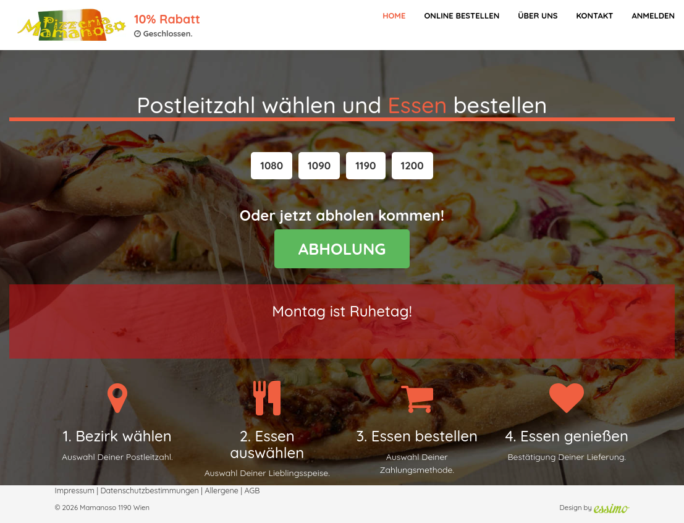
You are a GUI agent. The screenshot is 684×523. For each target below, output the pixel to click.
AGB (252, 490)
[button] (271, 165)
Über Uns (537, 15)
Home (393, 15)
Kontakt (594, 15)
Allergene (222, 490)
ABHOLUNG (342, 249)
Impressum (75, 490)
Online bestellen (461, 15)
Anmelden (653, 15)
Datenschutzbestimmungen (149, 490)
